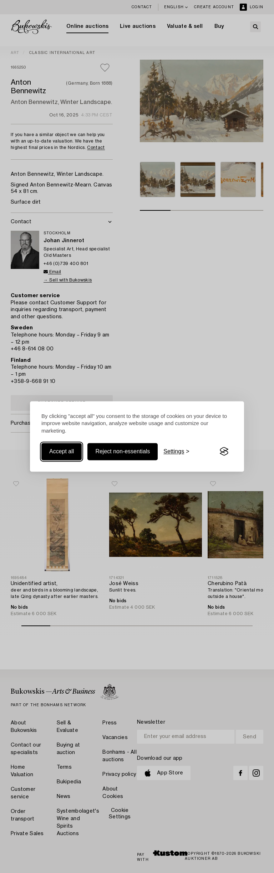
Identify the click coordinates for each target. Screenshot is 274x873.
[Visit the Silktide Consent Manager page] (224, 451)
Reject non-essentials (122, 451)
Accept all (61, 451)
